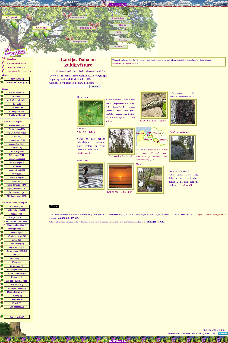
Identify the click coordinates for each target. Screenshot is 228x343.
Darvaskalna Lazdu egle (121, 156)
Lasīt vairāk (186, 185)
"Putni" (86, 160)
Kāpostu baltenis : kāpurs (153, 120)
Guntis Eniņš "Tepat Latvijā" (125, 63)
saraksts (16, 63)
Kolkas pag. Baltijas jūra (119, 192)
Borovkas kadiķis (143, 160)
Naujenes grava (160, 156)
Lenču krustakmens (180, 132)
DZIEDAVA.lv (118, 4)
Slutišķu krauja (143, 156)
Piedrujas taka (154, 150)
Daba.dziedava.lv (18, 71)
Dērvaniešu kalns (159, 153)
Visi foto (86, 131)
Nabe (138, 164)
